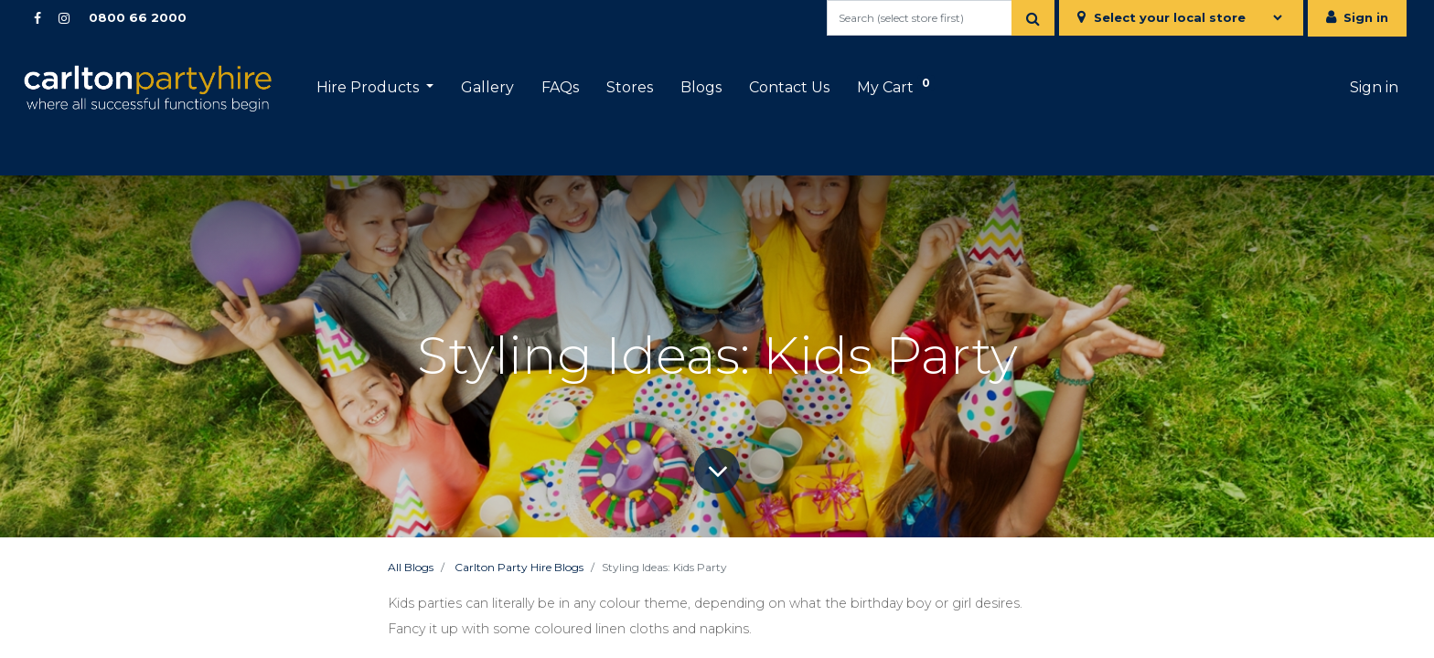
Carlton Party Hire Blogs (519, 567)
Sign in (1365, 17)
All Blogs (410, 567)
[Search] (1032, 18)
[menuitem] (494, 88)
